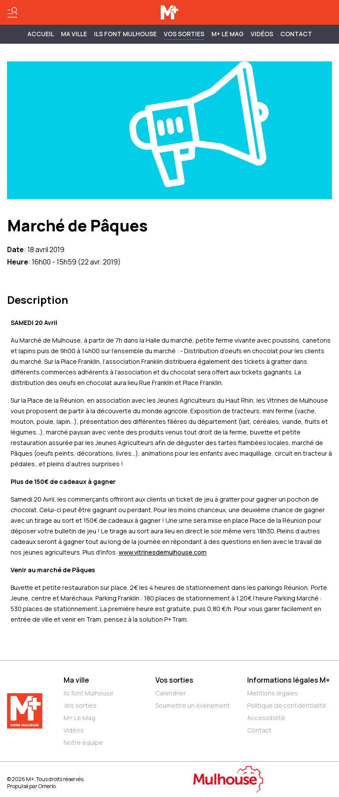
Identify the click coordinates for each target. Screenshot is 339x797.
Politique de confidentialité (286, 705)
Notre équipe (83, 742)
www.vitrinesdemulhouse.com (163, 552)
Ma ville (76, 680)
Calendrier (170, 693)
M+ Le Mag (227, 34)
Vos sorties (184, 34)
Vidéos (262, 34)
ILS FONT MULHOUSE (125, 34)
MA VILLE (74, 34)
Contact (296, 34)
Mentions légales (272, 693)
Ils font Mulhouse (88, 693)
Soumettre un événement (192, 705)
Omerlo (47, 786)
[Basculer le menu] (12, 12)
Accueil (40, 34)
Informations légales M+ (288, 680)
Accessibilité (266, 718)
